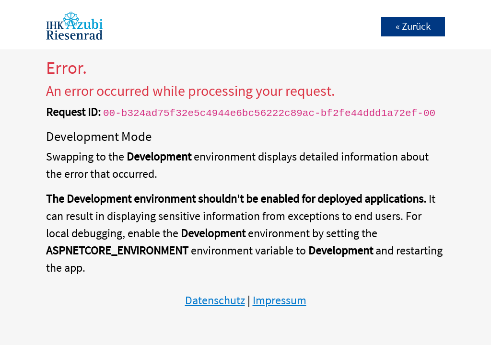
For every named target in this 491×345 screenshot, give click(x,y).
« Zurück (413, 26)
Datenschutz (215, 300)
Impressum (279, 300)
